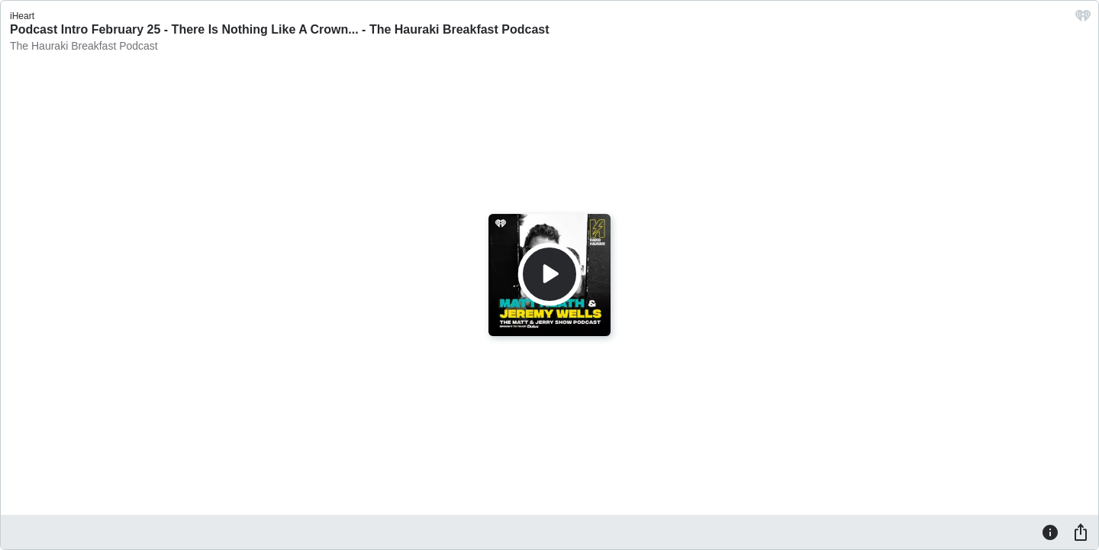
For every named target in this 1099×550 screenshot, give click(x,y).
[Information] (1050, 531)
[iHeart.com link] (1083, 19)
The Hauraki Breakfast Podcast (84, 46)
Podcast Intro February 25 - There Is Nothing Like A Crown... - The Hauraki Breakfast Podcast (280, 29)
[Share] (1080, 531)
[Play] (549, 274)
